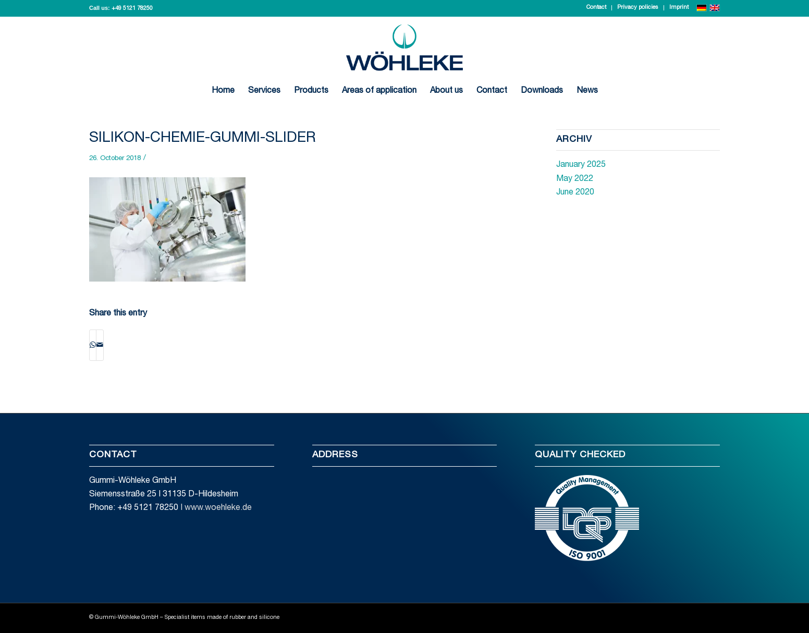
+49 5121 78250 (132, 8)
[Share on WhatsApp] (93, 345)
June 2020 (575, 193)
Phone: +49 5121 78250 (133, 508)
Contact (596, 7)
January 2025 (581, 165)
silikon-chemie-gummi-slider (202, 138)
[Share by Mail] (99, 345)
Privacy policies (637, 7)
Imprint (679, 7)
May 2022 (574, 179)
